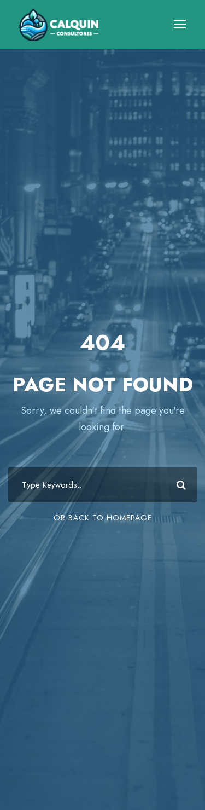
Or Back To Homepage (103, 517)
